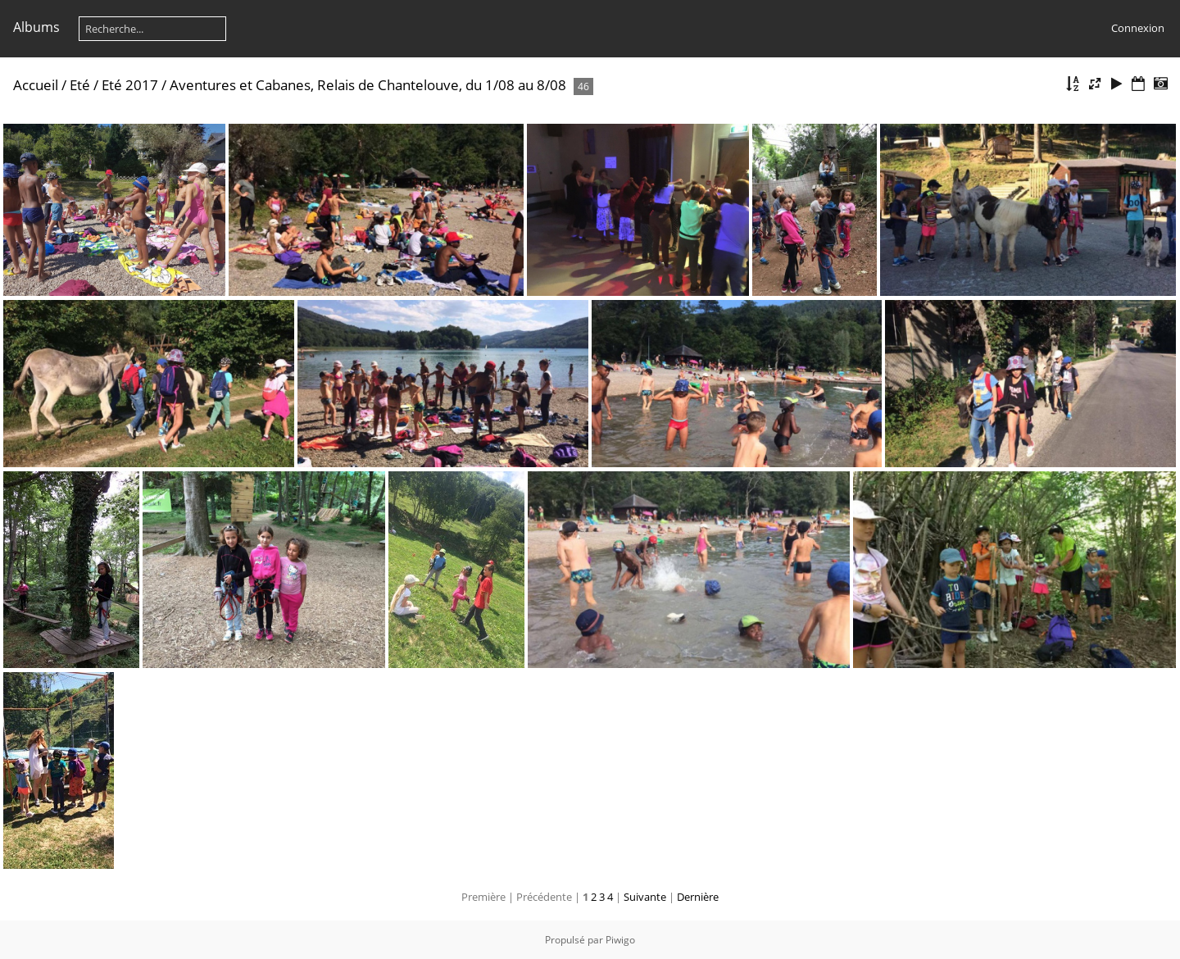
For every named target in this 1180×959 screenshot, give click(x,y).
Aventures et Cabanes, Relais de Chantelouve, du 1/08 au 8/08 (368, 84)
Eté (80, 84)
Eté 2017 (130, 84)
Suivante (645, 896)
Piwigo (620, 940)
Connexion (1137, 27)
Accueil (35, 84)
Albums (36, 27)
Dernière (698, 896)
